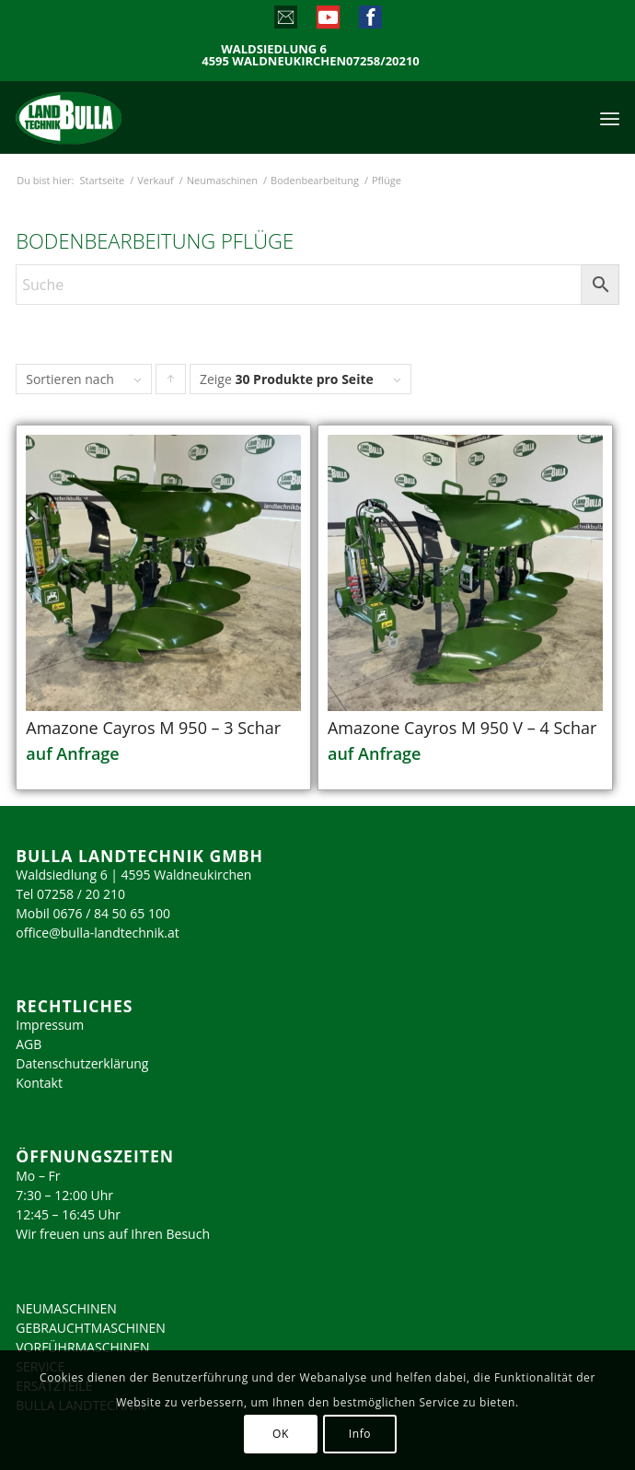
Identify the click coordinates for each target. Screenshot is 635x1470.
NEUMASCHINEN (66, 1308)
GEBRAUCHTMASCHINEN (91, 1327)
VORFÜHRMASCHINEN (82, 1347)
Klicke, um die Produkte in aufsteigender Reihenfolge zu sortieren (171, 383)
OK (280, 1433)
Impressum (50, 1024)
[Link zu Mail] (285, 21)
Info (360, 1433)
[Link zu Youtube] (327, 21)
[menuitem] (609, 117)
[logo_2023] (108, 117)
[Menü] (609, 117)
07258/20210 (383, 61)
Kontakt (39, 1082)
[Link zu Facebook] (369, 21)
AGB (28, 1044)
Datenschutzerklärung (82, 1063)
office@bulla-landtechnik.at (97, 932)
